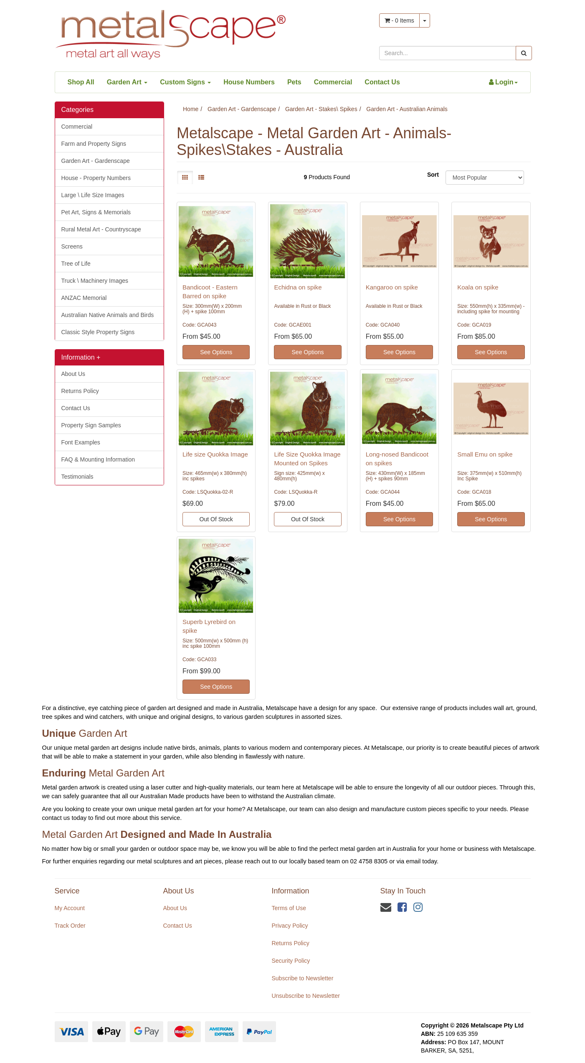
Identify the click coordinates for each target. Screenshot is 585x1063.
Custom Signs (185, 82)
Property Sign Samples (91, 425)
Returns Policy (80, 391)
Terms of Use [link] (288, 908)
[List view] (201, 177)
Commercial (333, 82)
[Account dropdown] (503, 82)
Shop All (81, 82)
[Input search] (447, 53)
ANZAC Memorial (84, 297)
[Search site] (524, 53)
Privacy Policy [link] (289, 925)
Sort (433, 174)
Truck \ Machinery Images (95, 280)
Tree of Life (76, 263)
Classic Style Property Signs (98, 332)
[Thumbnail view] (185, 177)
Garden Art (127, 82)
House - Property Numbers (96, 178)
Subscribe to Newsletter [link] (302, 978)
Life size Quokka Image (215, 454)
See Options (216, 352)
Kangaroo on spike (392, 287)
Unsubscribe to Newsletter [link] (305, 995)
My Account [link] (70, 908)
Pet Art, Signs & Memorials (96, 212)
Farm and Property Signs (94, 143)
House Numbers (249, 82)
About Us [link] (175, 908)
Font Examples (80, 442)
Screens (72, 246)
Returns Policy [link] (290, 943)
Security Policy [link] (290, 960)
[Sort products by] (485, 177)
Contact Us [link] (177, 925)
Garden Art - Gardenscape (95, 160)
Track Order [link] (70, 925)
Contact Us (382, 82)
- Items (399, 20)
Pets (294, 82)
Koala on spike (477, 287)
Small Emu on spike (485, 454)
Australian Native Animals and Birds (107, 315)
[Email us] (385, 907)
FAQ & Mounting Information (98, 459)
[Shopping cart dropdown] (424, 20)
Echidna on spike (298, 287)
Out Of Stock (216, 519)
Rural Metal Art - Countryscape (101, 229)
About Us (73, 373)
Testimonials (77, 476)
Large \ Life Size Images (92, 195)
